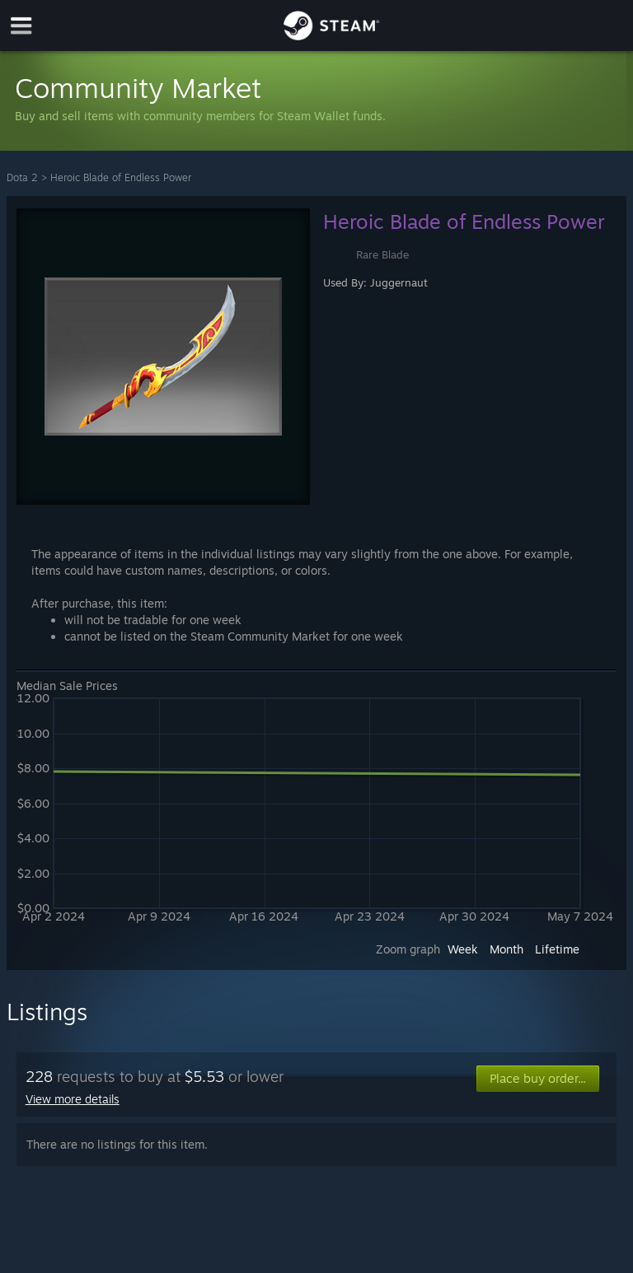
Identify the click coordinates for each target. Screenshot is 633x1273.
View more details (73, 1099)
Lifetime (557, 949)
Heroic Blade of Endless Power (120, 177)
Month (506, 949)
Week (463, 949)
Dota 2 (22, 177)
